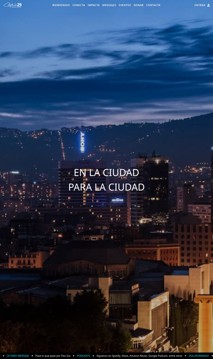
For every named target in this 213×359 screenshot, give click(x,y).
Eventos (125, 5)
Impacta (94, 5)
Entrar (202, 5)
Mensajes (109, 5)
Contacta (153, 5)
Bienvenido (61, 5)
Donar (139, 5)
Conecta (79, 5)
